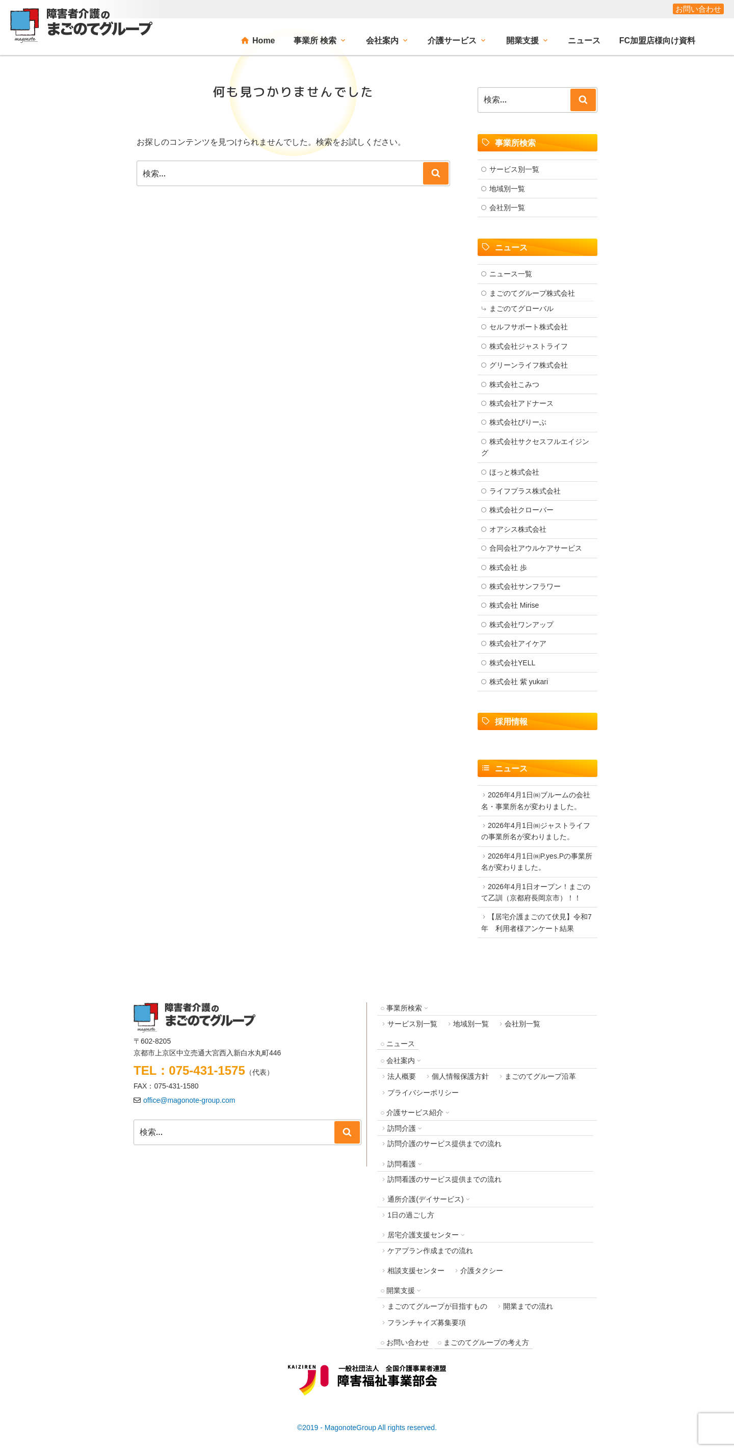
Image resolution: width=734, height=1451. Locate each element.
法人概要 (401, 1076)
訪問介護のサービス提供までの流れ (444, 1143)
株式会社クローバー (521, 510)
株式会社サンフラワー (525, 586)
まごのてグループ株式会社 (532, 293)
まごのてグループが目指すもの (437, 1306)
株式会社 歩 (508, 567)
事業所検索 (404, 1008)
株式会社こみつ (514, 384)
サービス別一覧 (514, 169)
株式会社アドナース (521, 403)
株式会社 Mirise (514, 605)
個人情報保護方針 (460, 1076)
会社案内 (382, 40)
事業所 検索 (315, 40)
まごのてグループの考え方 (486, 1342)
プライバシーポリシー (423, 1093)
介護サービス (452, 40)
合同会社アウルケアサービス (535, 548)
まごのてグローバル (521, 308)
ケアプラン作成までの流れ (430, 1251)
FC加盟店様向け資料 (657, 40)
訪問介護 (401, 1128)
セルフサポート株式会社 (528, 327)
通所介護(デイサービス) (425, 1199)
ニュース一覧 (510, 274)
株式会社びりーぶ (517, 422)
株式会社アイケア (517, 643)
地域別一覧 (507, 189)
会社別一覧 (507, 207)
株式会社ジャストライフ (528, 346)
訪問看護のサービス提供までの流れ (444, 1179)
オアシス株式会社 (517, 529)
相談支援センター (415, 1270)
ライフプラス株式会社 (525, 491)
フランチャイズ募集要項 (426, 1322)
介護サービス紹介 (414, 1112)
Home (263, 40)
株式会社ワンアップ (521, 624)
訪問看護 (401, 1164)
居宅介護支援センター (423, 1235)
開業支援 (522, 40)
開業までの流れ (528, 1306)
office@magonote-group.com (189, 1100)
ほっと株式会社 (514, 472)
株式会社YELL (512, 663)
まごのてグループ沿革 (540, 1076)
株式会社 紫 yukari (518, 682)
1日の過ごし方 (410, 1215)
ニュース (584, 40)
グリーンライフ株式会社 (528, 365)
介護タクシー (481, 1270)
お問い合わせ (698, 9)
